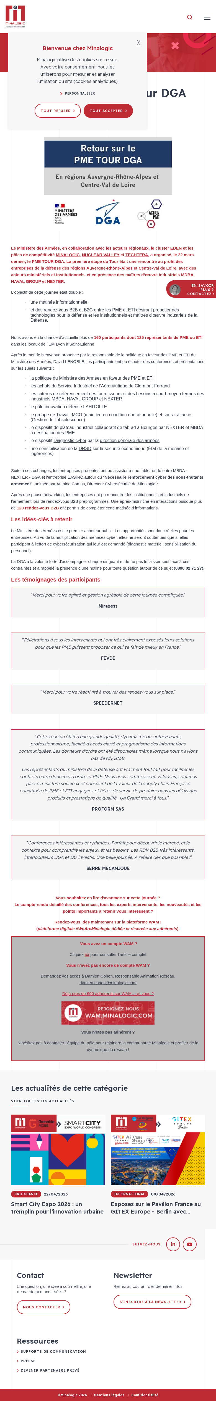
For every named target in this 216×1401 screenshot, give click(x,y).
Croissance (26, 1194)
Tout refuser (58, 111)
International (129, 1194)
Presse (28, 1361)
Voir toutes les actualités (42, 1101)
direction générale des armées (130, 440)
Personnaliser (77, 93)
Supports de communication (53, 1351)
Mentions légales (109, 1395)
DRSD (85, 448)
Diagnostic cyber (70, 440)
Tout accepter (108, 111)
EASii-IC (75, 477)
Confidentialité (144, 1395)
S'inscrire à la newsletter (152, 1302)
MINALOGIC (68, 254)
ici (87, 954)
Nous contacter (43, 1307)
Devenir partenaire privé (50, 1370)
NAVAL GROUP (82, 399)
